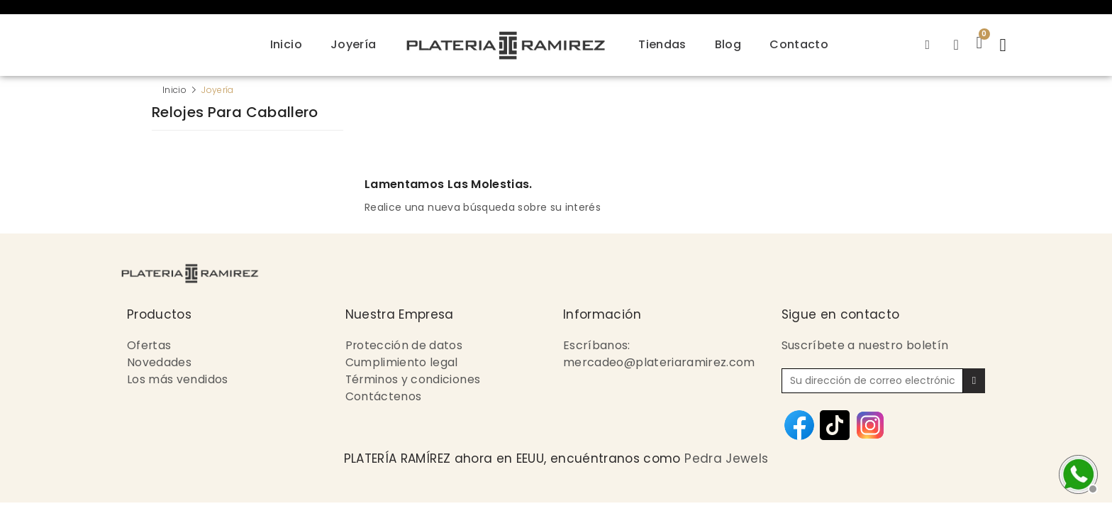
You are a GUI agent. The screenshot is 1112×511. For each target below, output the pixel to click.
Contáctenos (383, 396)
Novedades (159, 362)
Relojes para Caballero (235, 113)
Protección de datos (404, 345)
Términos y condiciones (413, 379)
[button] (1005, 44)
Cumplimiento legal (401, 362)
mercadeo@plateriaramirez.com (659, 362)
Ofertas (149, 345)
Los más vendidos (177, 379)
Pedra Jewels (726, 458)
